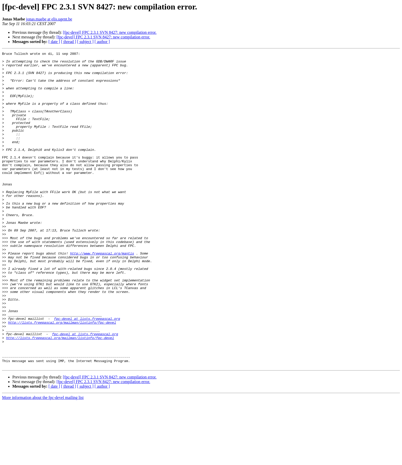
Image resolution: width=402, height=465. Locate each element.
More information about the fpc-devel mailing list (43, 460)
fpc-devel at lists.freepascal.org (87, 372)
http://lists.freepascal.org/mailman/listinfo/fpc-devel (62, 377)
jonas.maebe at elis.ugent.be (49, 19)
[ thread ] (68, 41)
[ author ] (102, 41)
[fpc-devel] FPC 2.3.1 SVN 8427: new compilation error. (109, 32)
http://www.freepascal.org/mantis (102, 294)
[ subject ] (85, 41)
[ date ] (54, 41)
